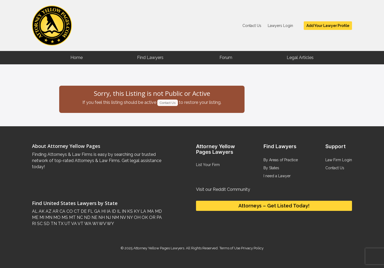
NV (122, 217)
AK (41, 211)
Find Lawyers (150, 57)
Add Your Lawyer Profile (327, 25)
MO (56, 217)
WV (102, 223)
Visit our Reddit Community (223, 189)
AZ (48, 211)
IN (123, 211)
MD (158, 211)
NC (79, 217)
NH (101, 217)
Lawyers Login (280, 25)
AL (35, 211)
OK (144, 217)
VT (80, 223)
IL (118, 211)
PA (158, 217)
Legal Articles (300, 57)
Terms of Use (229, 248)
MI (41, 217)
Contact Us (251, 25)
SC (39, 223)
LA (142, 211)
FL (90, 211)
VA (73, 223)
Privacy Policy (251, 248)
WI (94, 223)
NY (129, 217)
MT (72, 217)
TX (60, 223)
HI (103, 211)
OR (151, 217)
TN (53, 223)
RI (34, 223)
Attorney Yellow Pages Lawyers (158, 248)
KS (129, 211)
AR (54, 211)
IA (108, 211)
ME (35, 217)
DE (83, 211)
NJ (108, 217)
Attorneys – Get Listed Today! (274, 205)
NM (115, 217)
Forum (225, 57)
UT (66, 223)
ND (86, 217)
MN (48, 217)
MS (64, 217)
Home (76, 57)
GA (96, 211)
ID (113, 211)
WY (110, 223)
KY (136, 211)
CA (61, 211)
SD (46, 223)
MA (150, 211)
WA (87, 223)
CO (69, 211)
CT (76, 211)
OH (137, 217)
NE (93, 217)
